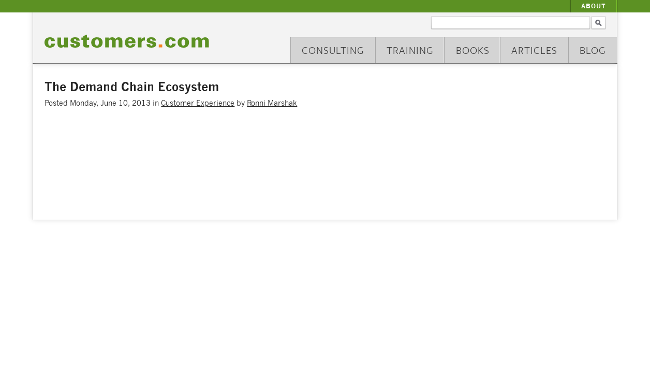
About (593, 6)
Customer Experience (197, 102)
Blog (593, 50)
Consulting (333, 50)
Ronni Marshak (272, 102)
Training (410, 50)
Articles (534, 50)
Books (473, 50)
